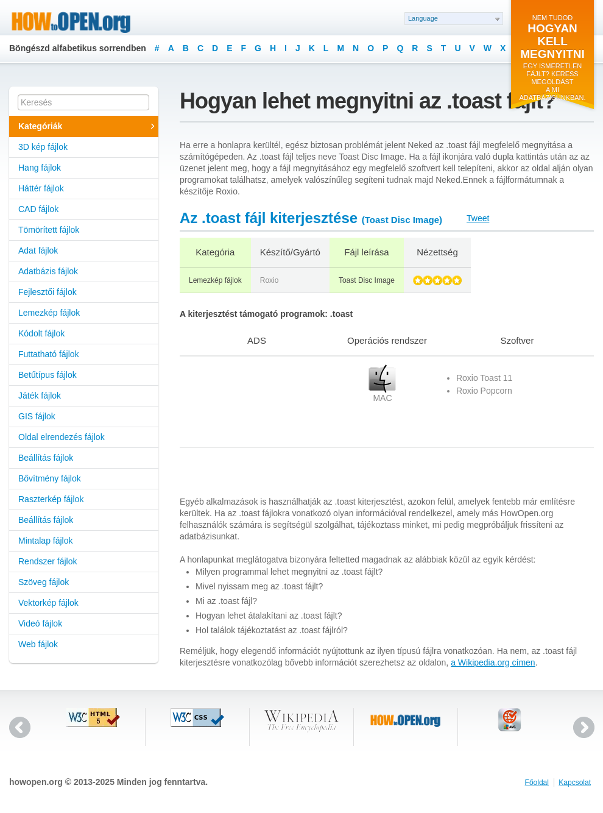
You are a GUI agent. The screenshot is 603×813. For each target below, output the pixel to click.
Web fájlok (38, 644)
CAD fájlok (38, 209)
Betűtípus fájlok (47, 375)
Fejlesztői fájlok (47, 292)
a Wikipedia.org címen (493, 662)
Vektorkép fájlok (48, 603)
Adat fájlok (38, 250)
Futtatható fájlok (48, 354)
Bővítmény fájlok (49, 478)
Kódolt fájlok (41, 333)
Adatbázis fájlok (48, 271)
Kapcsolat (575, 782)
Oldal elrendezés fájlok (61, 437)
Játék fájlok (39, 395)
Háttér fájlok (41, 188)
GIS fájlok (36, 416)
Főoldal (537, 782)
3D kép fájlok (43, 147)
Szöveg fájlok (43, 582)
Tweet (478, 218)
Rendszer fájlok (47, 561)
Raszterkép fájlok (50, 499)
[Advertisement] (230, 402)
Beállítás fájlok (45, 458)
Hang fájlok (39, 167)
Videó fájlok (40, 623)
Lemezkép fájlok (49, 313)
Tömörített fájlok (48, 230)
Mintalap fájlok (45, 540)
